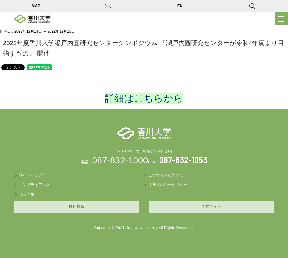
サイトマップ (30, 175)
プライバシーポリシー (167, 184)
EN (180, 6)
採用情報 (76, 206)
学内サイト (211, 206)
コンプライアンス (34, 184)
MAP (35, 6)
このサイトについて (166, 175)
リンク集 (26, 194)
